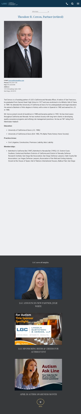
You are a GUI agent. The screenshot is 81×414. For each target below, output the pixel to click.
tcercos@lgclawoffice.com (16, 80)
